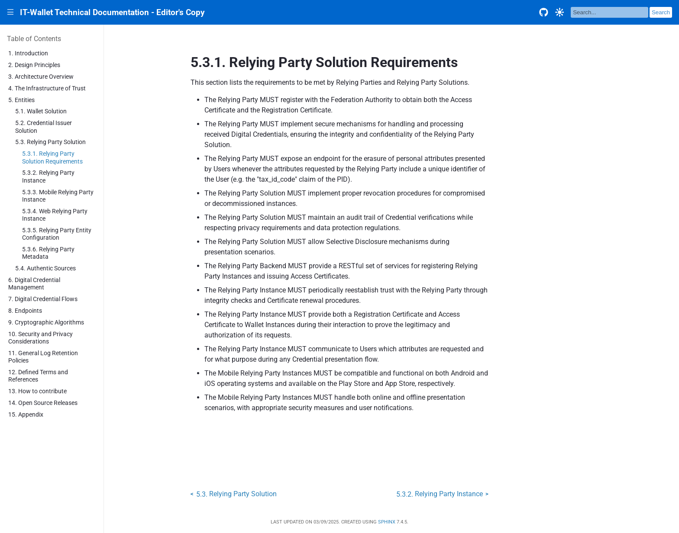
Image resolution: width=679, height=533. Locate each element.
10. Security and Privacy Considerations (40, 338)
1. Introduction (28, 53)
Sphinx (386, 522)
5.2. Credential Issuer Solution (43, 126)
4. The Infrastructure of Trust (47, 88)
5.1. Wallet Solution (41, 111)
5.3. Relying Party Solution (50, 142)
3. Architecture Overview (41, 76)
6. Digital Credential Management (34, 283)
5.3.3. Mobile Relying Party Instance (58, 196)
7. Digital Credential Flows (43, 299)
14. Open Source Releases (43, 403)
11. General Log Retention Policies (43, 357)
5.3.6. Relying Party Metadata (48, 253)
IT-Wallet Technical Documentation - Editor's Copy (112, 12)
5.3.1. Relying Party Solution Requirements (52, 157)
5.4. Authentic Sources (45, 268)
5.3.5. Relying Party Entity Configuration (56, 234)
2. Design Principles (34, 65)
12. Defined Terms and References (38, 376)
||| (10, 12)
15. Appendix (25, 414)
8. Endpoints (25, 311)
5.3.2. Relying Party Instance (48, 176)
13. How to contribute (37, 391)
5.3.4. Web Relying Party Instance (54, 215)
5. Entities (21, 100)
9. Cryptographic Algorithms (46, 322)
